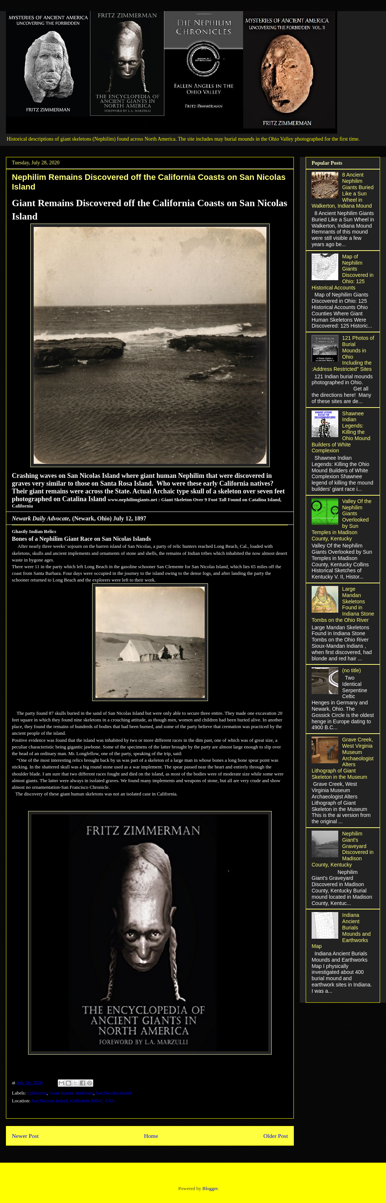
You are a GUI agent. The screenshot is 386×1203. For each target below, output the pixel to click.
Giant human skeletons (71, 1093)
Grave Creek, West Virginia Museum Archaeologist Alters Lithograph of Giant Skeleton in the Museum (342, 758)
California (37, 1093)
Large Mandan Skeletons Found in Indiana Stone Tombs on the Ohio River (343, 604)
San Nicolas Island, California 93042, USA (73, 1100)
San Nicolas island (113, 1093)
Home (151, 1136)
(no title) (351, 670)
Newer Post (25, 1136)
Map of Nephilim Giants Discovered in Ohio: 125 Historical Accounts (342, 272)
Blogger (210, 1188)
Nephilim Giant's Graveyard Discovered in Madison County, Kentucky (342, 849)
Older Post (276, 1136)
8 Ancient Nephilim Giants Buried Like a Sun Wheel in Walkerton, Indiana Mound (342, 190)
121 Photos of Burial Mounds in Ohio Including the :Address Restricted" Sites (343, 353)
